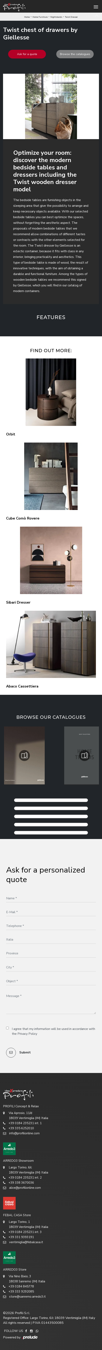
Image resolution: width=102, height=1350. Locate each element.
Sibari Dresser (18, 602)
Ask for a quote (27, 54)
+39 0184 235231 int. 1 (22, 1123)
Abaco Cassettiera (22, 686)
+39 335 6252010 (18, 1128)
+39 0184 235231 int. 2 (22, 1177)
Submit (18, 1053)
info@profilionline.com (21, 1133)
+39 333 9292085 (18, 1291)
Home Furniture (40, 17)
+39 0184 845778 (18, 1286)
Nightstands (56, 17)
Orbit (10, 434)
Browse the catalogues (75, 54)
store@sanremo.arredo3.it (24, 1296)
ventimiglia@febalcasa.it (23, 1242)
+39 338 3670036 (18, 1182)
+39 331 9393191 (18, 1237)
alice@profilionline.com (22, 1187)
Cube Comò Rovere (22, 518)
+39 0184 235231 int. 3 (22, 1232)
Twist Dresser (71, 17)
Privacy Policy (27, 1034)
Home (27, 17)
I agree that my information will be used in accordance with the (53, 1031)
